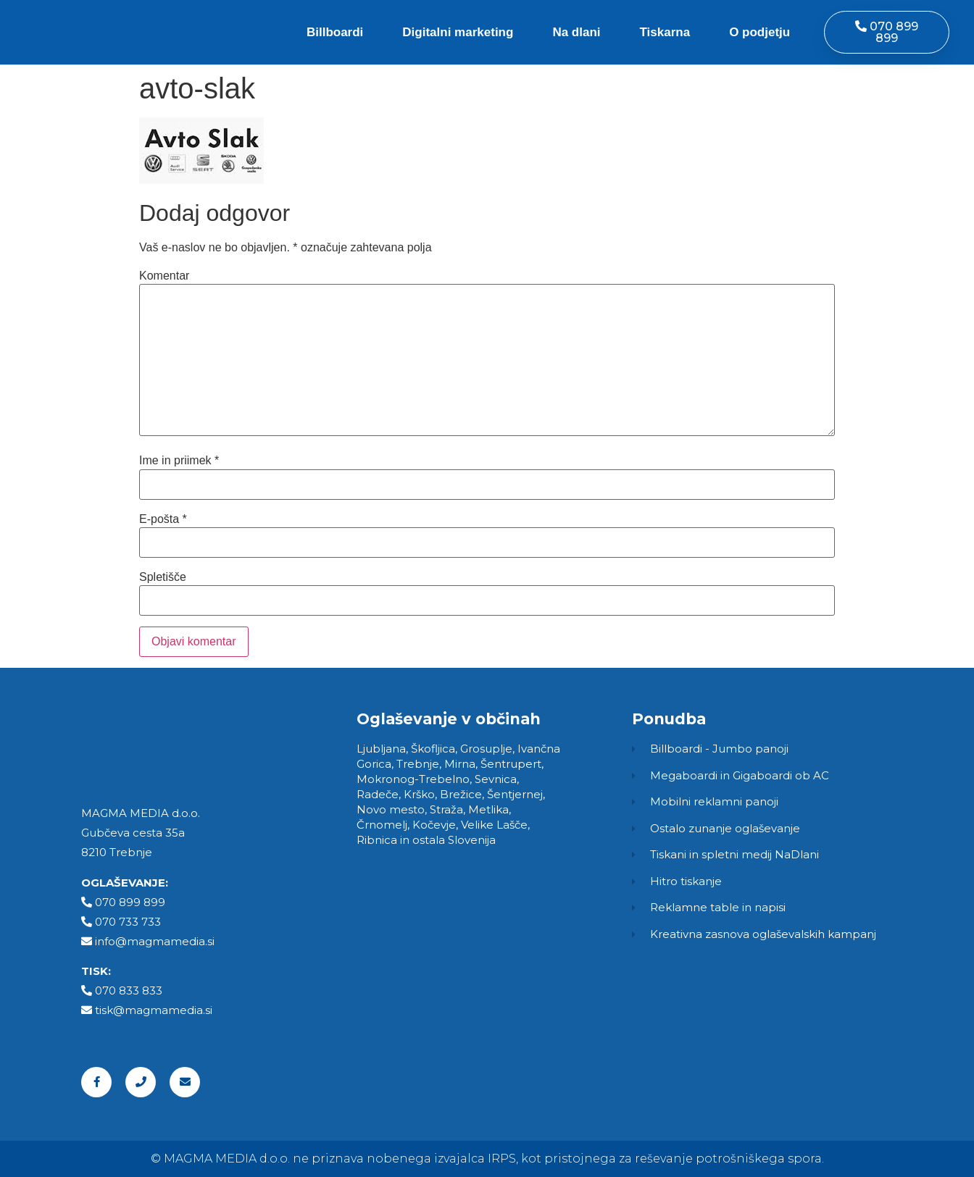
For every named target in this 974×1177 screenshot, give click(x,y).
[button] (886, 32)
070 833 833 (128, 990)
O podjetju (759, 32)
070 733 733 (128, 922)
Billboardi (335, 32)
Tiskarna (665, 32)
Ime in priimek (179, 460)
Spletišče (162, 577)
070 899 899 (130, 902)
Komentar (164, 276)
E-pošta (163, 519)
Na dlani (576, 32)
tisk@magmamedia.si (153, 1010)
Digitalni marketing (457, 32)
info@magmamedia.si (155, 941)
